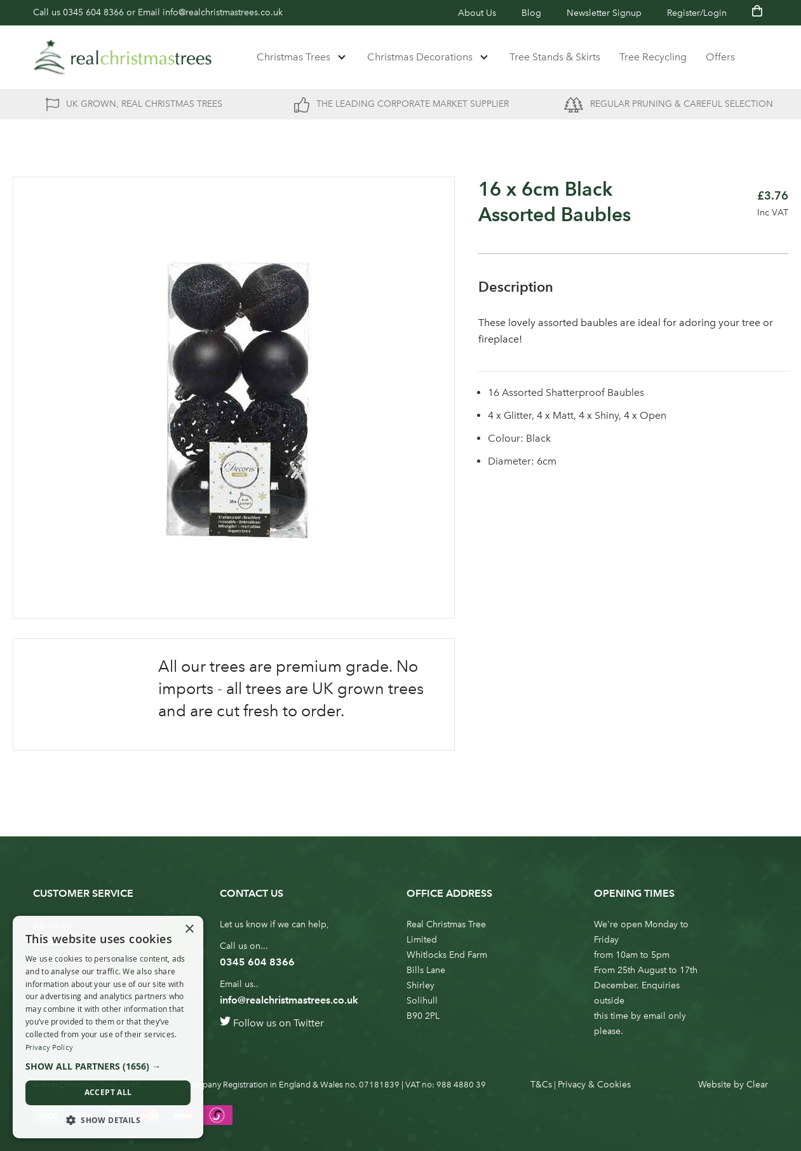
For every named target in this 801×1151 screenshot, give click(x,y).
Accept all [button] (108, 1092)
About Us (477, 13)
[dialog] (108, 1027)
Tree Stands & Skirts (554, 57)
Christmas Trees (293, 57)
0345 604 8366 (93, 12)
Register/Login (697, 13)
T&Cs (541, 1084)
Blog (531, 13)
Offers (720, 57)
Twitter (308, 1023)
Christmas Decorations (420, 57)
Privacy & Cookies (594, 1084)
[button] (108, 1066)
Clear (757, 1084)
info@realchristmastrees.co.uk (223, 12)
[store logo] (122, 57)
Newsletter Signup (604, 13)
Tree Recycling (653, 57)
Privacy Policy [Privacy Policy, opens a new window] (49, 1047)
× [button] (189, 929)
